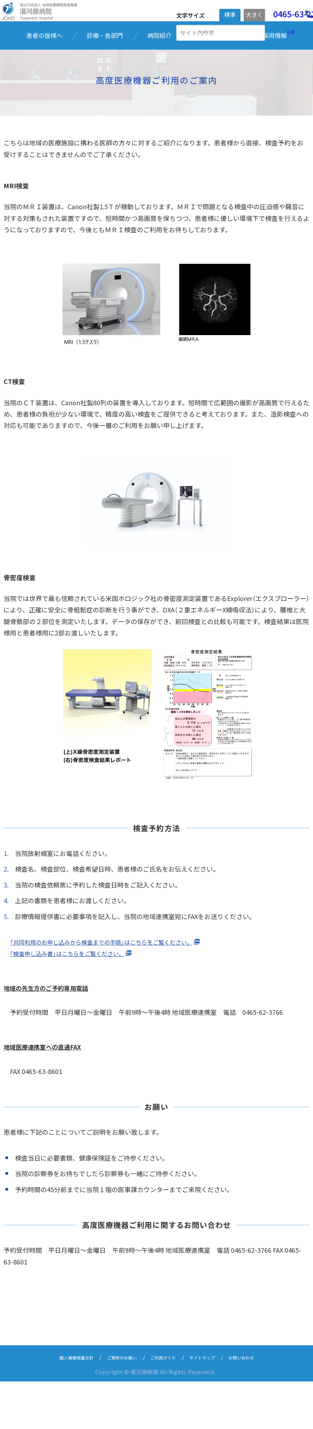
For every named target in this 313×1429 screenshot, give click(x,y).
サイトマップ (210, 1404)
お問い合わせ (255, 1404)
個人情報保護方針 (63, 1404)
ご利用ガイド (164, 1404)
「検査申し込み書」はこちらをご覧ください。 (74, 1000)
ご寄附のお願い (116, 1404)
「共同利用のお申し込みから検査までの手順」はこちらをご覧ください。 (112, 989)
